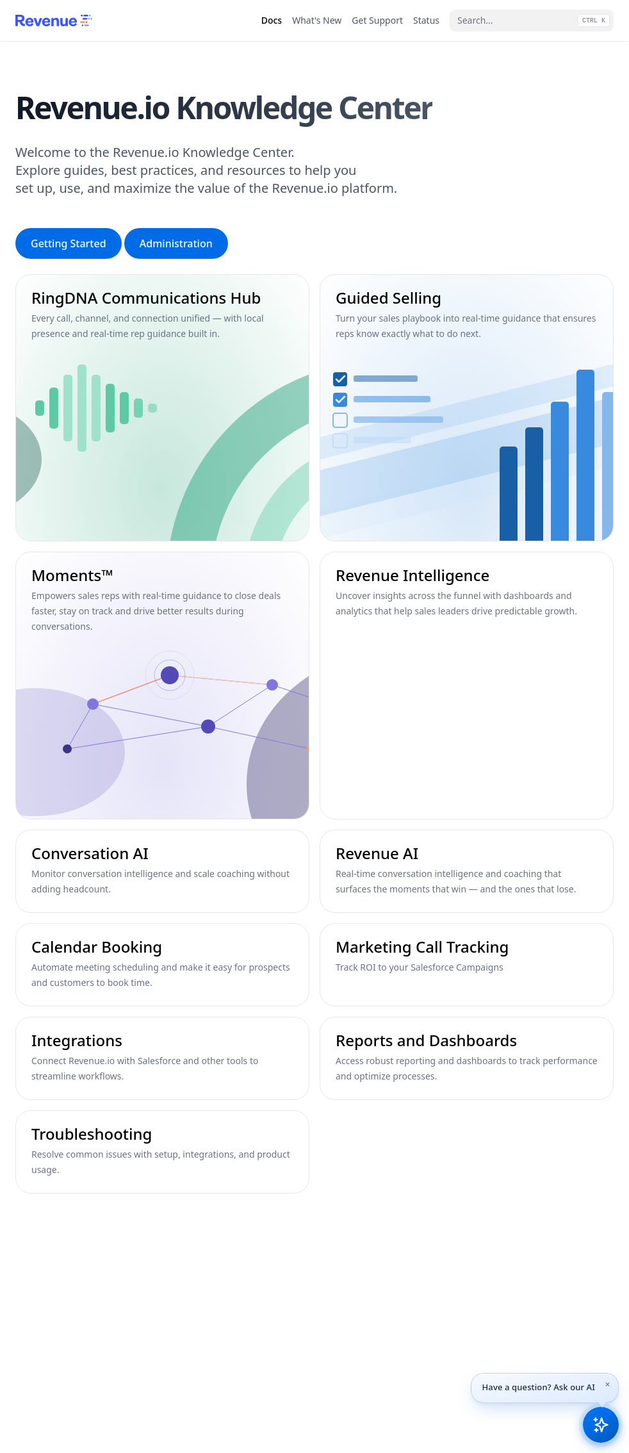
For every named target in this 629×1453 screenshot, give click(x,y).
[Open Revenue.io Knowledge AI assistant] (601, 1425)
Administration (176, 243)
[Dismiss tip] (607, 1384)
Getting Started (68, 243)
